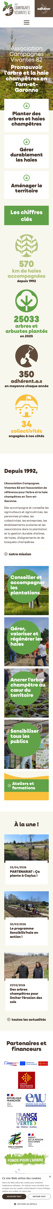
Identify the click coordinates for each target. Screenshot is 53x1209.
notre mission (20, 554)
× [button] (50, 1177)
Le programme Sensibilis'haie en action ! (24, 932)
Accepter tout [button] (14, 1196)
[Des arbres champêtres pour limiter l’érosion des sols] (26, 966)
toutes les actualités (29, 1019)
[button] (26, 22)
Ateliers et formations (23, 785)
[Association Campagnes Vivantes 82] (16, 8)
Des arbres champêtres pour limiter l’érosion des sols (26, 995)
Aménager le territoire (26, 188)
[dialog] (26, 1191)
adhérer (43, 8)
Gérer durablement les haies (26, 154)
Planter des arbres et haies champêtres (26, 118)
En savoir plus (25, 1191)
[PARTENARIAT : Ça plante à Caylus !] (26, 848)
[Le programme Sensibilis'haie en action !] (26, 905)
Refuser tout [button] (39, 1196)
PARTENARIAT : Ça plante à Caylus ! (25, 873)
